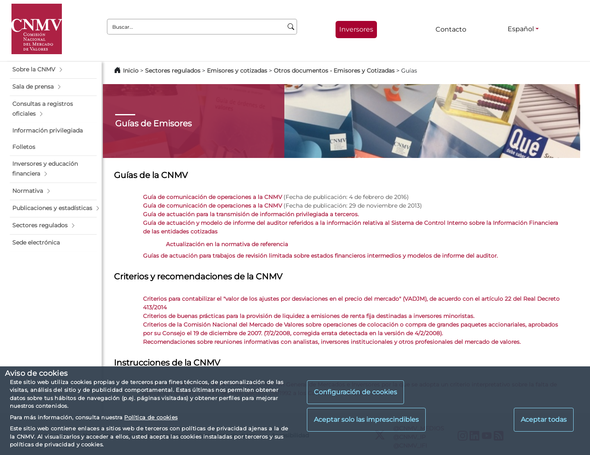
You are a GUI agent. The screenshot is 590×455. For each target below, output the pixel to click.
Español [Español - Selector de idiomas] (521, 29)
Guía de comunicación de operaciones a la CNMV (212, 197)
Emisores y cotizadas (237, 70)
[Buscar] (291, 26)
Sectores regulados (172, 70)
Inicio (130, 70)
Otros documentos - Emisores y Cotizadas (335, 70)
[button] (53, 70)
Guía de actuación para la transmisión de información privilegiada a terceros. (251, 214)
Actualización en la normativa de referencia (227, 244)
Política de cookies (150, 417)
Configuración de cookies (355, 392)
